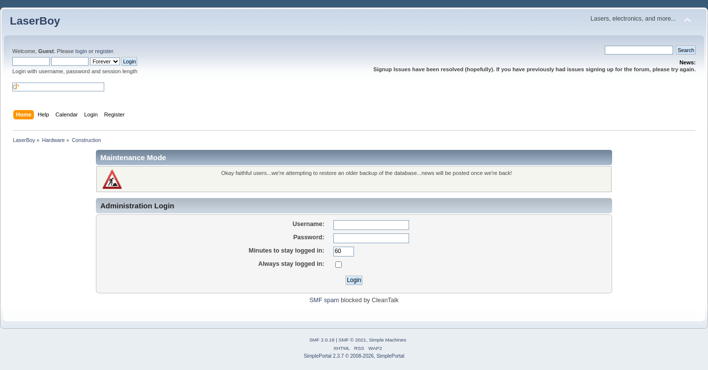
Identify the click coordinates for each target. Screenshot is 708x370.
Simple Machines (387, 339)
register (104, 51)
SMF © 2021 (352, 339)
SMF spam (324, 300)
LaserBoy (35, 21)
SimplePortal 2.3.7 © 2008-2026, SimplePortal (354, 356)
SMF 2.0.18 (322, 339)
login (81, 51)
